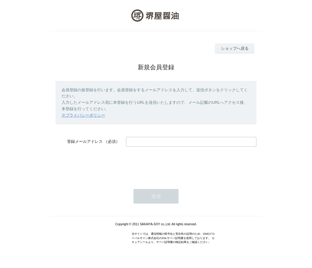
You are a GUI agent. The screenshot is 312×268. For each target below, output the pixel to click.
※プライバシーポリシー (83, 115)
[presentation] (172, 165)
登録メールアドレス (85, 141)
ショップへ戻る (235, 48)
